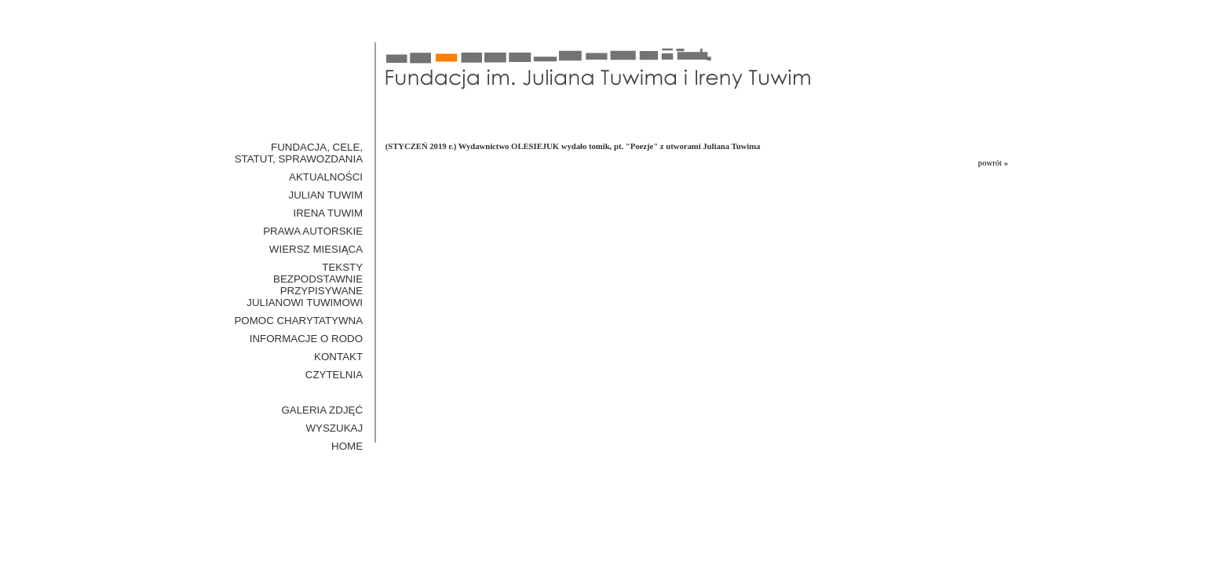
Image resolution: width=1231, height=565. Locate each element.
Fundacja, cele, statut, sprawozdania (299, 153)
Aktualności (326, 177)
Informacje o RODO (306, 338)
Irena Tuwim (328, 213)
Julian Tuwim (326, 195)
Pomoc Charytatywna (298, 320)
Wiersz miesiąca (316, 249)
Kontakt (338, 357)
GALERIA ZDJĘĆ (322, 410)
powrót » (993, 163)
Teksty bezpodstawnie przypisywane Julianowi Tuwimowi (305, 284)
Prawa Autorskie (313, 231)
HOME (347, 446)
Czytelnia (334, 375)
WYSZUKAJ (334, 428)
